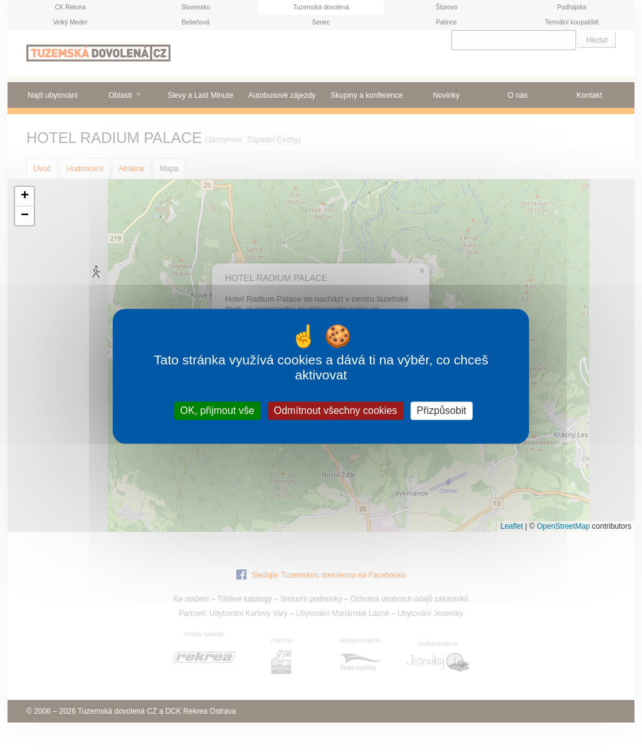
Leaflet (511, 526)
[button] (24, 196)
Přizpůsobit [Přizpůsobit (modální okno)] (441, 410)
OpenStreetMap (563, 526)
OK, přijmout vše (217, 410)
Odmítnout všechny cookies (335, 410)
